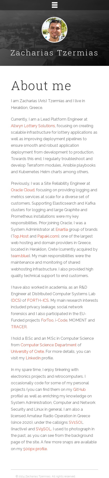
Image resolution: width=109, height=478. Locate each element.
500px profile (35, 449)
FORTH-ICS (38, 300)
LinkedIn (33, 358)
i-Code (61, 320)
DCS (16, 300)
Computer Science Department (49, 345)
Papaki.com (47, 236)
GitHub (79, 389)
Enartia (61, 229)
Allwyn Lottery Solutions (33, 125)
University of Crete (27, 351)
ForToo (47, 320)
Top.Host (20, 236)
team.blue (20, 256)
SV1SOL (76, 422)
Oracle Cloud (22, 190)
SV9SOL (43, 429)
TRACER (19, 326)
